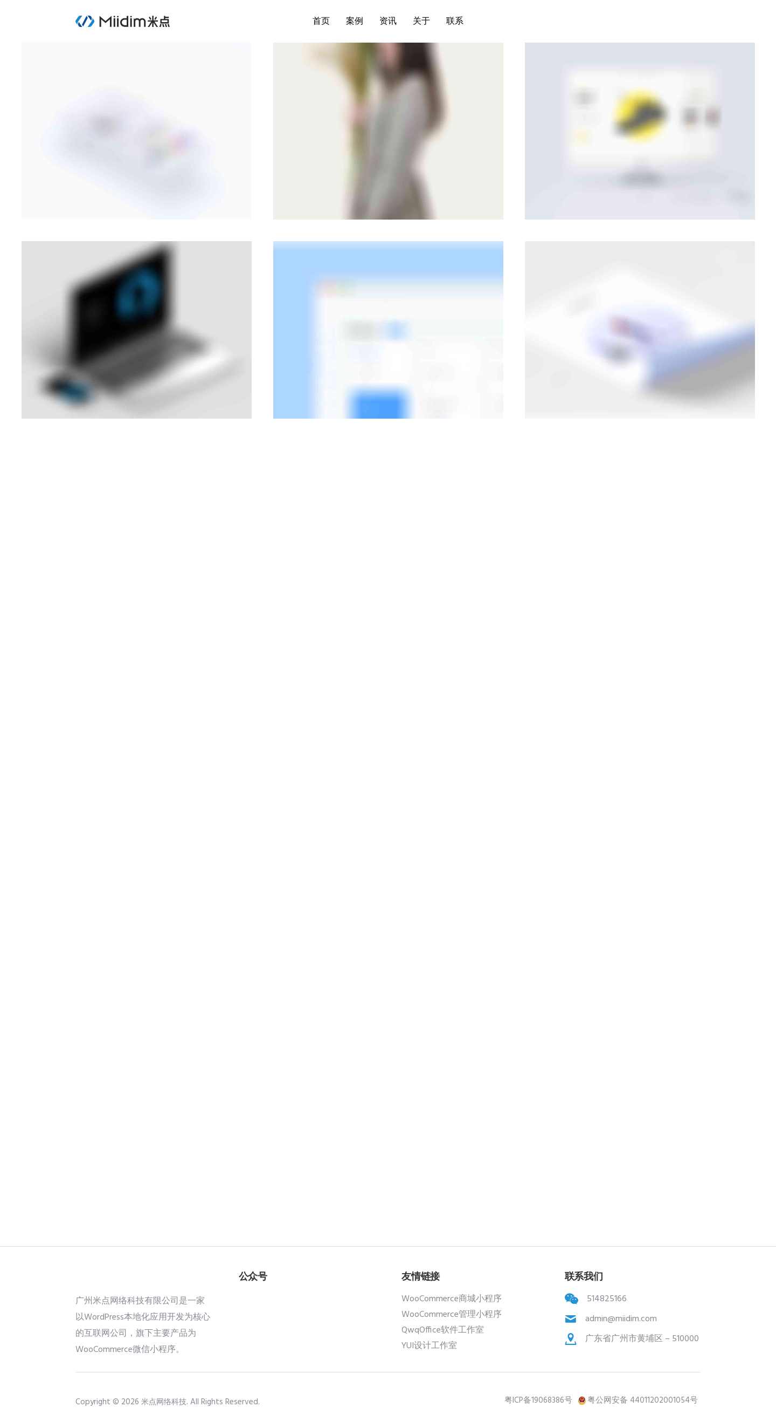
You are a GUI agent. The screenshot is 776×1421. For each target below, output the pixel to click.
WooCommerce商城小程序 (451, 1299)
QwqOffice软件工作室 (442, 1330)
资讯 (388, 21)
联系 (454, 21)
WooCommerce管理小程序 (451, 1315)
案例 (354, 21)
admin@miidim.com (621, 1319)
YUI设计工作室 (429, 1346)
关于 (421, 21)
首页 (321, 21)
